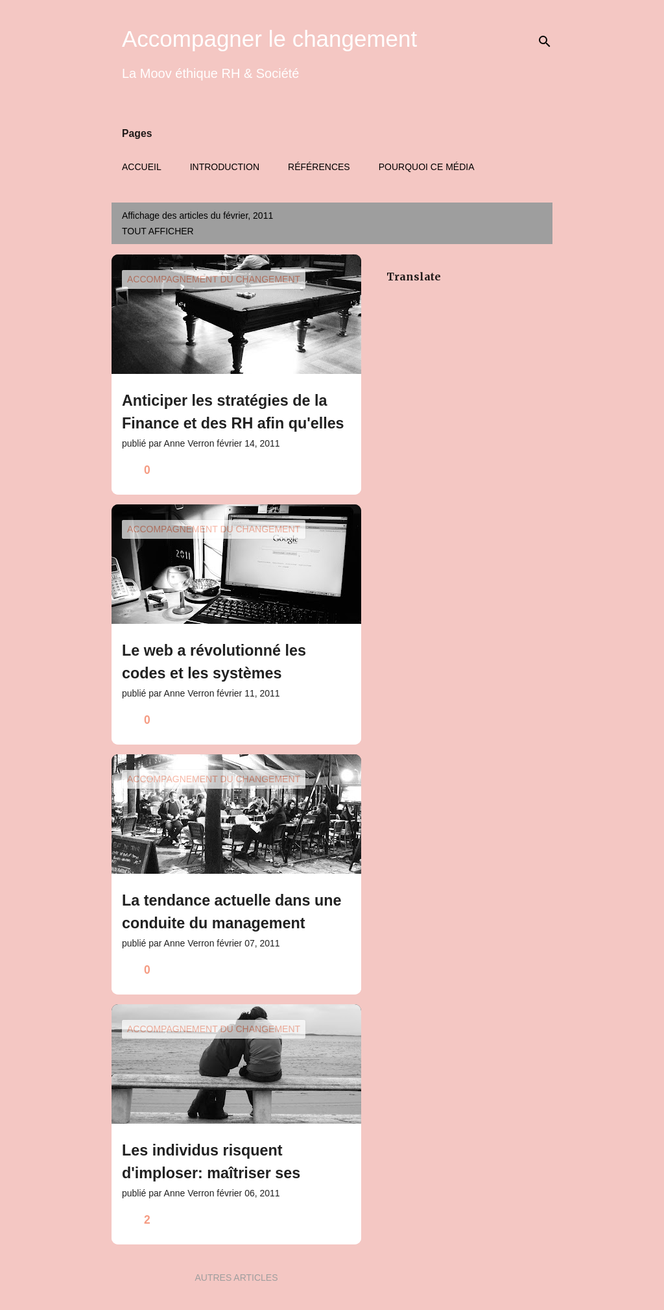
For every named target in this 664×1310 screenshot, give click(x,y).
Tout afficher (158, 231)
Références (319, 167)
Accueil (141, 167)
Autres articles (236, 1277)
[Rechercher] (544, 41)
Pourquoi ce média (427, 167)
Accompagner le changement (269, 38)
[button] (343, 470)
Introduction (224, 167)
